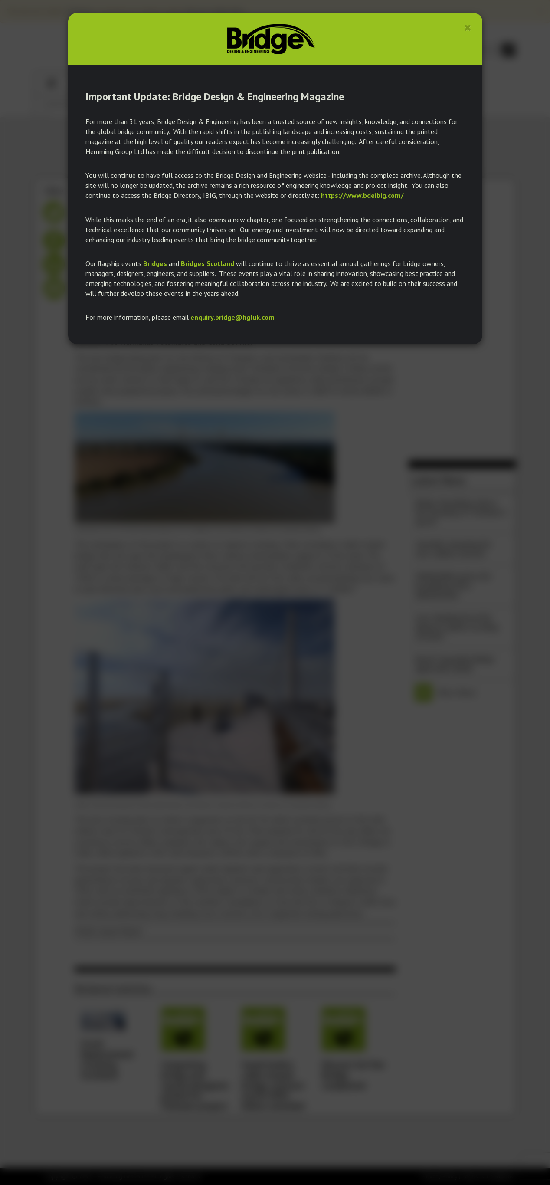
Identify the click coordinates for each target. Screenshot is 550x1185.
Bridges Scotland (207, 263)
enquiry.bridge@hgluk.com (232, 317)
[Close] (467, 27)
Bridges (155, 263)
